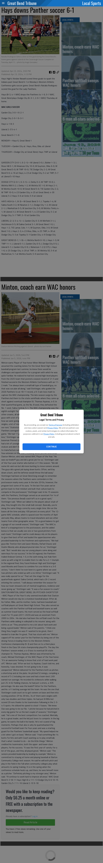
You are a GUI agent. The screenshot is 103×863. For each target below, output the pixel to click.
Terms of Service (55, 424)
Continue (51, 446)
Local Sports (91, 3)
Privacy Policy (52, 427)
